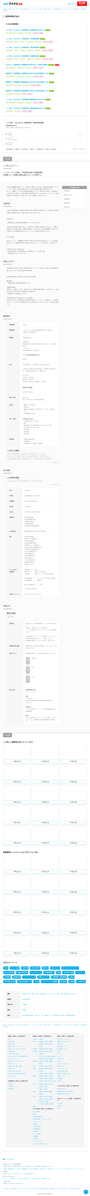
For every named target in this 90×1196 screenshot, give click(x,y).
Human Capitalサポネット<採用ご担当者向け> (69, 1188)
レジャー (60, 1056)
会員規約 (6, 1188)
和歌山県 (51, 1078)
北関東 (35, 1049)
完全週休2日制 (37, 1126)
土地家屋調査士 (49, 972)
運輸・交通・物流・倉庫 (64, 1073)
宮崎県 (50, 1099)
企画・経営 (11, 1041)
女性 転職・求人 (36, 1178)
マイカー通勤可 (37, 1134)
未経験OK (36, 1136)
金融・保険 (60, 1066)
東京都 (50, 1051)
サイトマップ (25, 1188)
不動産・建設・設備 (63, 1071)
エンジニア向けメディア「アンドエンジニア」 (73, 1169)
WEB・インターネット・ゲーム (16, 1061)
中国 (35, 1084)
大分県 (46, 1099)
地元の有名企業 (9, 972)
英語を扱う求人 (20, 1183)
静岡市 (41, 1073)
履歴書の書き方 (7, 1166)
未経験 (72, 981)
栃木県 (46, 1049)
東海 (35, 1068)
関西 (35, 1076)
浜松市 (46, 1073)
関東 (58, 972)
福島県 (50, 1044)
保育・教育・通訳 (13, 1054)
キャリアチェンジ (36, 972)
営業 (17, 9)
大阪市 (46, 1081)
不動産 (24, 1010)
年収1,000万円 (35, 968)
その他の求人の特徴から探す (40, 1143)
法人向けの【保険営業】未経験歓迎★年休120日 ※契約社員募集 (26, 65)
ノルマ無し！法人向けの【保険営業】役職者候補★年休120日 (25, 108)
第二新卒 (63, 981)
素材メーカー (61, 1044)
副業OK (35, 1124)
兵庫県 (41, 1078)
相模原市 (51, 1058)
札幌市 (41, 1039)
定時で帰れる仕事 (10, 981)
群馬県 (50, 1049)
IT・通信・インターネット (64, 1039)
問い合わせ (34, 1188)
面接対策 (36, 1169)
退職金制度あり (37, 1129)
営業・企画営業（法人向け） (46, 9)
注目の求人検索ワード (25, 981)
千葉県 (46, 1051)
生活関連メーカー (62, 1049)
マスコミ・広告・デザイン (64, 1063)
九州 (35, 1096)
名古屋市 (51, 1073)
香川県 (46, 1091)
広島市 (46, 1089)
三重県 (41, 1071)
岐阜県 (41, 1068)
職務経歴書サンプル (18, 1166)
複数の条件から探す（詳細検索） (66, 1091)
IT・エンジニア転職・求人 (10, 1178)
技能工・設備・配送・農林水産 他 (17, 1073)
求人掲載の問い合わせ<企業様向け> (47, 1188)
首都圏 (35, 1051)
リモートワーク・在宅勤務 (49, 981)
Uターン (51, 1166)
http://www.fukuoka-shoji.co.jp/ (33, 594)
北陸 (35, 1066)
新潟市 (41, 1063)
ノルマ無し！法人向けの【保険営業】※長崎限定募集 (22, 38)
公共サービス (12, 1076)
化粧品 (72, 977)
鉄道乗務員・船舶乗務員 (59, 977)
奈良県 (46, 1078)
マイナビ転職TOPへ (10, 1159)
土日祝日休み (81, 981)
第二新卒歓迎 (26, 1015)
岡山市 (41, 1089)
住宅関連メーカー (62, 1046)
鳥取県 (41, 1084)
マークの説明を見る (55, 462)
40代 (6, 968)
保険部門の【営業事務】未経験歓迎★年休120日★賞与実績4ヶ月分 (27, 73)
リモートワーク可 (38, 1121)
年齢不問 (25, 968)
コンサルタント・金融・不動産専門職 (18, 1056)
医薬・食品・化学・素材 (15, 1071)
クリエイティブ (12, 1058)
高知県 (41, 1094)
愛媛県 (50, 1091)
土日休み (60, 1103)
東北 (35, 1041)
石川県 (46, 1066)
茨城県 (41, 1049)
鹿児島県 (42, 1101)
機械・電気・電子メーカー (64, 1041)
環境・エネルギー (62, 1076)
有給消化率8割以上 (38, 1116)
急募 (31, 1015)
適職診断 (24, 1169)
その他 (59, 1081)
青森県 (41, 1041)
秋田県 (41, 1044)
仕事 (30, 1169)
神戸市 (54, 1081)
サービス (60, 1054)
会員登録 (82, 3)
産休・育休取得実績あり (69, 1015)
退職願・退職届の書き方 (10, 1169)
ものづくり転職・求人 (24, 1178)
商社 (59, 1051)
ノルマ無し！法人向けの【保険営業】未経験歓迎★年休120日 (25, 30)
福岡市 (47, 1104)
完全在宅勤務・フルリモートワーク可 (43, 1119)
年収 (19, 1169)
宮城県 (50, 1041)
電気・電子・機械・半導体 (15, 1066)
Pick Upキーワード (17, 1173)
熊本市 (28, 999)
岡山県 (50, 1084)
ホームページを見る (31, 692)
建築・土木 (11, 1068)
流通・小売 (60, 1058)
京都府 (46, 1076)
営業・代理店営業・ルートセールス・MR (29, 9)
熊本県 (24, 999)
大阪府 (50, 1076)
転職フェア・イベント (54, 1169)
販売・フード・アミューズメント (17, 1046)
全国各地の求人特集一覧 (64, 1093)
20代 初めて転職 (68, 972)
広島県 (41, 1086)
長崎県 (50, 1096)
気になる (18, 761)
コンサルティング (62, 1068)
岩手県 (46, 1041)
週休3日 (45, 968)
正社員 (37, 981)
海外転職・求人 (46, 1178)
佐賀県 (46, 1096)
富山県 (41, 1066)
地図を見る (29, 702)
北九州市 (42, 1104)
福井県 (50, 1066)
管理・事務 (11, 1044)
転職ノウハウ (43, 1169)
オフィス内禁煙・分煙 (55, 1015)
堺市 (50, 1081)
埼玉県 (41, 1051)
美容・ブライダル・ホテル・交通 (17, 1049)
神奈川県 (42, 1054)
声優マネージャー (44, 977)
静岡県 (46, 1068)
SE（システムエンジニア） (70, 968)
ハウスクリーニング (29, 977)
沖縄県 (47, 1101)
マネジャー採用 (37, 1141)
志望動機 (38, 1166)
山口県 (46, 1086)
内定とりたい (55, 968)
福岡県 (41, 1096)
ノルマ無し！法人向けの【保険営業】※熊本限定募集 (22, 47)
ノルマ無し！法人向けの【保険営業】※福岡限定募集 (22, 56)
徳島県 (41, 1091)
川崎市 (46, 1058)
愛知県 (50, 1068)
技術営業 (7, 977)
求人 (9, 1173)
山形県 (46, 1044)
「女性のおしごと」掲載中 (41, 1015)
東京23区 (53, 1056)
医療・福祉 (11, 1051)
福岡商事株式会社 (58, 9)
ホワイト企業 (15, 968)
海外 (35, 1106)
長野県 (50, 1061)
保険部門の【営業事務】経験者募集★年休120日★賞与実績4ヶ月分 (27, 91)
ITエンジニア (12, 1063)
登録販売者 (17, 977)
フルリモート (80, 972)
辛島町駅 (24, 1004)
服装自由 (36, 1131)
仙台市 (41, 1046)
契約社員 (11, 1086)
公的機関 (60, 1078)
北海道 (35, 1039)
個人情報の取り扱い (15, 1188)
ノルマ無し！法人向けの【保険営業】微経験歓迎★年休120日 (25, 99)
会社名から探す (61, 1088)
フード (59, 1061)
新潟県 (41, 1061)
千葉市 (48, 1056)
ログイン (72, 4)
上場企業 (36, 1139)
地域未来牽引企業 (22, 972)
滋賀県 (41, 1076)
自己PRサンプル (30, 1166)
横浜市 (41, 1058)
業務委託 (11, 1088)
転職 (5, 1173)
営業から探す (12, 9)
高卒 (59, 1108)
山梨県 (46, 1061)
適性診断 (45, 1166)
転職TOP (5, 9)
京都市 (41, 1081)
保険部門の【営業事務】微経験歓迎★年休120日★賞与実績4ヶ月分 (27, 82)
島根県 (46, 1084)
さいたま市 (42, 1056)
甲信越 (35, 1061)
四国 (35, 1091)
